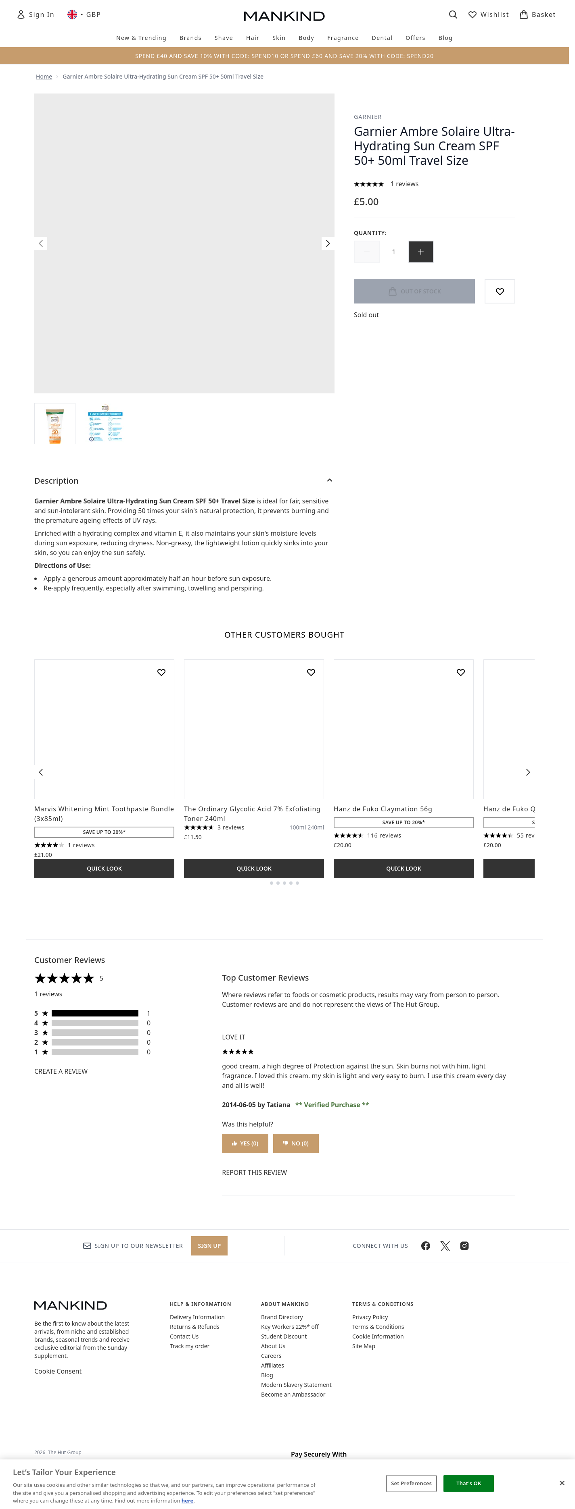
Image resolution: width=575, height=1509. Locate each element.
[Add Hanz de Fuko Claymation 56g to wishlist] (460, 672)
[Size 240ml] (315, 827)
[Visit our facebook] (425, 1245)
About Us (273, 1346)
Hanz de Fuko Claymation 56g (383, 808)
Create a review (61, 1071)
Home (44, 76)
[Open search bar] (453, 14)
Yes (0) (245, 1143)
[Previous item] (40, 772)
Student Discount (284, 1336)
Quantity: (370, 233)
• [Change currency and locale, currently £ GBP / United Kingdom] (84, 14)
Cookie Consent (58, 1371)
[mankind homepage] (284, 16)
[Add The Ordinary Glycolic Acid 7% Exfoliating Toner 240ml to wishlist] (311, 672)
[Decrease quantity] (367, 252)
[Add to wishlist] (500, 291)
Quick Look (104, 868)
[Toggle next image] (328, 243)
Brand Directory (282, 1317)
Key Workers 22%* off (290, 1326)
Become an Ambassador (293, 1394)
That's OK (468, 1483)
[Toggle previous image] (40, 243)
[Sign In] (35, 14)
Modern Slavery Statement (296, 1384)
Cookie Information (378, 1336)
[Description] (184, 481)
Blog (267, 1375)
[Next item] (528, 772)
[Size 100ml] (298, 827)
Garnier (368, 117)
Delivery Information (197, 1317)
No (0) (296, 1143)
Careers (271, 1355)
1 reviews (405, 183)
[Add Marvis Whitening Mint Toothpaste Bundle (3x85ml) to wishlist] (161, 672)
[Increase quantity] (421, 252)
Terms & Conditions (378, 1326)
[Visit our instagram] (464, 1245)
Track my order (189, 1346)
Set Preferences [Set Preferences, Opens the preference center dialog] (411, 1483)
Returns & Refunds (195, 1326)
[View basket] (537, 14)
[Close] (562, 1483)
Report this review (254, 1172)
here (188, 1500)
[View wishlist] (488, 14)
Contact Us (184, 1336)
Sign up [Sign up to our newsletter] (209, 1245)
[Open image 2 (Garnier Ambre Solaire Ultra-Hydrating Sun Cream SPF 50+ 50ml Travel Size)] (105, 423)
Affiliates (272, 1365)
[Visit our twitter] (445, 1245)
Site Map (363, 1346)
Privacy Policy (370, 1317)
